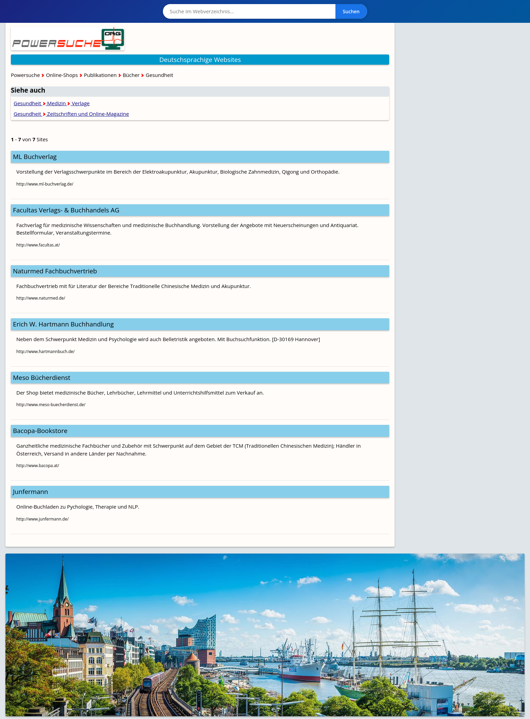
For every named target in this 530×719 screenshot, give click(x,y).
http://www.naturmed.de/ (40, 298)
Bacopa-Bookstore (40, 430)
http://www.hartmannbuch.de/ (45, 351)
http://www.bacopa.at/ (37, 465)
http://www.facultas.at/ (38, 245)
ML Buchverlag (35, 156)
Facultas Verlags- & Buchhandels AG (66, 210)
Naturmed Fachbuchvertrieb (55, 271)
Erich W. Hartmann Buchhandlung (63, 324)
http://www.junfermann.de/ (42, 519)
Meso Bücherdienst (41, 377)
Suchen (351, 11)
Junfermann (30, 491)
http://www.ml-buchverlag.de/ (44, 184)
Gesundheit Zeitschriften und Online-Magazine (71, 113)
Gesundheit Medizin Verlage (52, 103)
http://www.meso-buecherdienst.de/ (50, 405)
